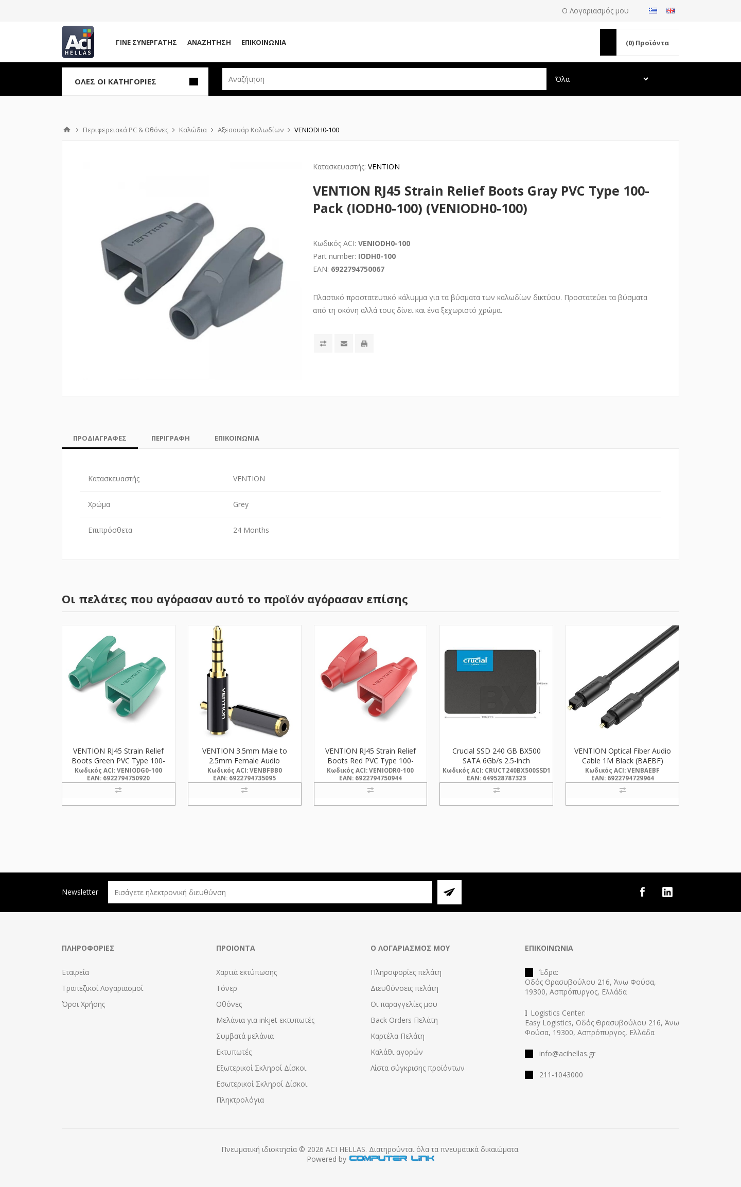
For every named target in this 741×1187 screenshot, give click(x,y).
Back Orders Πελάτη (404, 1020)
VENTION (384, 166)
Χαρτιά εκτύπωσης (246, 972)
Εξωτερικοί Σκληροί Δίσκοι (261, 1068)
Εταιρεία (75, 972)
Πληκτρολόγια (240, 1100)
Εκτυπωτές (234, 1052)
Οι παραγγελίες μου (403, 1004)
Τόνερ (226, 988)
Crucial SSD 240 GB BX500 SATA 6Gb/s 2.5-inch (496, 755)
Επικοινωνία (263, 42)
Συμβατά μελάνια (245, 1036)
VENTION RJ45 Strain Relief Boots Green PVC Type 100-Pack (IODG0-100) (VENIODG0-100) (118, 765)
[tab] (100, 438)
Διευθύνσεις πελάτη (404, 988)
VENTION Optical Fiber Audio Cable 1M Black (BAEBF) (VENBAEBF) (622, 760)
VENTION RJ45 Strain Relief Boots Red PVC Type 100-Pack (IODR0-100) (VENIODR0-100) (370, 765)
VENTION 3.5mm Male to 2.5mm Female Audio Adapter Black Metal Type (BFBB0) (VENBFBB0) (245, 765)
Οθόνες (229, 1004)
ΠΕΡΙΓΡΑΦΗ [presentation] (170, 438)
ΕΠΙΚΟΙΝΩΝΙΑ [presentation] (237, 438)
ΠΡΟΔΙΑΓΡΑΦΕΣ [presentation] (100, 438)
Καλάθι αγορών (396, 1052)
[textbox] (384, 79)
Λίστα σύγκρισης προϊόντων (417, 1068)
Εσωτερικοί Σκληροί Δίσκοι (261, 1084)
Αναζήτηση (209, 42)
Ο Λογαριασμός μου (595, 10)
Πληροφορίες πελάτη (406, 972)
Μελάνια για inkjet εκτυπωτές (265, 1020)
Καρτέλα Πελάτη (397, 1036)
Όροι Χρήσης (83, 1004)
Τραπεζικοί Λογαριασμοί (102, 988)
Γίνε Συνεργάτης (146, 42)
